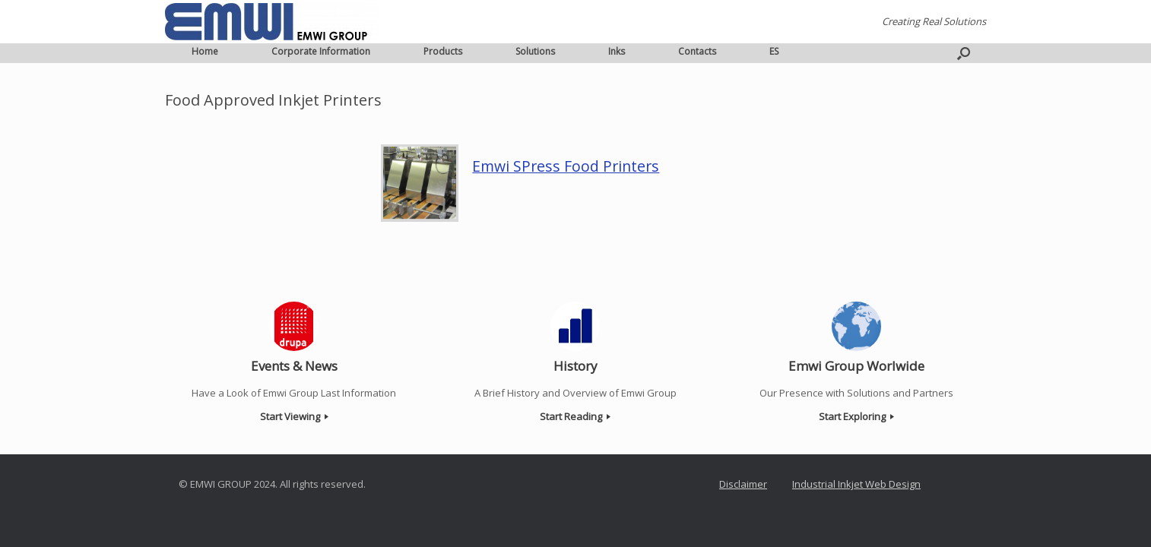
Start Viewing (294, 416)
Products (442, 51)
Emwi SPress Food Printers (565, 166)
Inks (616, 51)
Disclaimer (743, 484)
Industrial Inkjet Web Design (856, 484)
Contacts (697, 51)
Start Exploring (856, 416)
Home (205, 51)
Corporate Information (320, 51)
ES (773, 51)
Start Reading (575, 416)
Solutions (535, 51)
